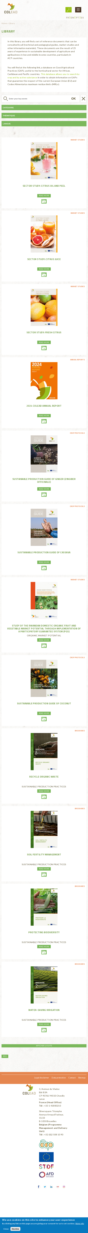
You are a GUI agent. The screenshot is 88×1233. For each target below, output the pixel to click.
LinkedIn (51, 1187)
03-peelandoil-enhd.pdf (44, 201)
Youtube (57, 1187)
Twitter (45, 1187)
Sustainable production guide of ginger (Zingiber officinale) (44, 480)
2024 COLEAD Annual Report (44, 406)
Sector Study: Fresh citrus (44, 332)
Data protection (59, 1078)
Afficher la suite (44, 1046)
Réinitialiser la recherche (83, 98)
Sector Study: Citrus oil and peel (44, 186)
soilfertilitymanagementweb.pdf (44, 874)
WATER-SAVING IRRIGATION (44, 1010)
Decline (15, 1229)
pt (77, 18)
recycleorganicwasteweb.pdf (44, 797)
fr (67, 18)
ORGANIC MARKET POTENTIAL (44, 635)
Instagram (64, 1187)
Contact (72, 1078)
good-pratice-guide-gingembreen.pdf (44, 494)
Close (6, 1229)
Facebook (38, 1187)
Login (68, 9)
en (72, 18)
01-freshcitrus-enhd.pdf (44, 348)
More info (79, 1223)
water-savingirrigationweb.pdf (44, 1030)
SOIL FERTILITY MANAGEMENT (44, 854)
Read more (44, 195)
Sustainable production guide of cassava (43, 552)
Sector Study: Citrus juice (44, 259)
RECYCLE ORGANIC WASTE (44, 776)
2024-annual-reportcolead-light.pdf (44, 421)
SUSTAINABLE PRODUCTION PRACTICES (44, 786)
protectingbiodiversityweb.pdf (44, 952)
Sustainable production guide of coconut (44, 703)
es (82, 18)
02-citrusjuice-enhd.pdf (44, 274)
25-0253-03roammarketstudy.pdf (44, 646)
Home (4, 23)
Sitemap (81, 1078)
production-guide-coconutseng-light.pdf (44, 719)
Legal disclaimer (41, 1078)
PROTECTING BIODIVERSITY (44, 932)
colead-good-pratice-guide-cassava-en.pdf (44, 568)
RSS (5, 1056)
